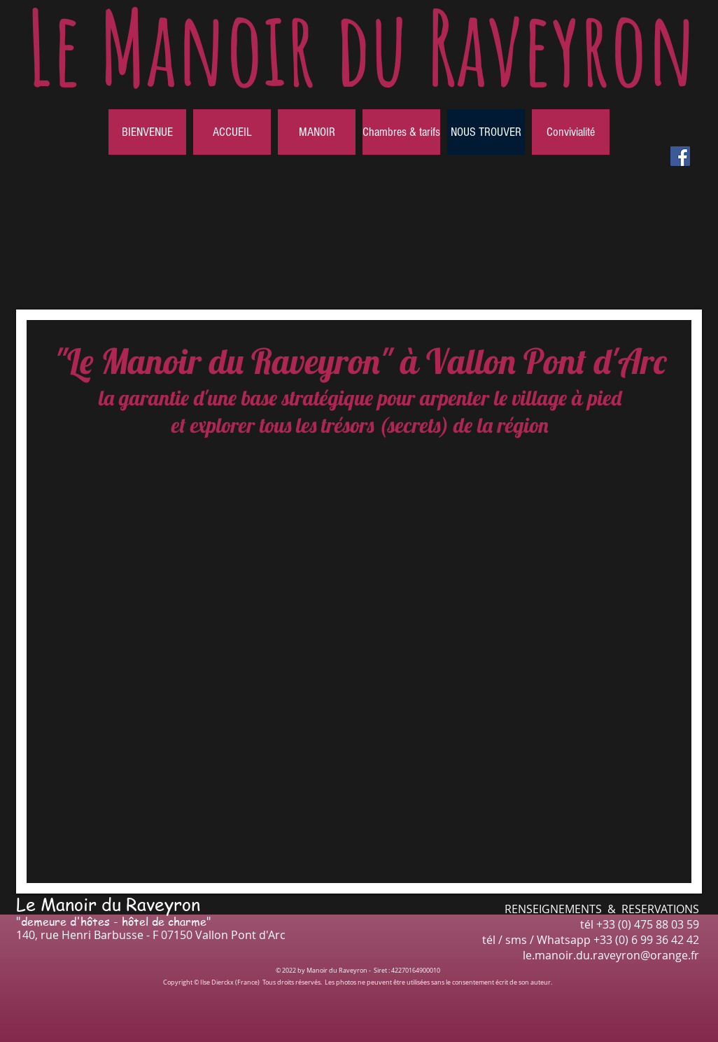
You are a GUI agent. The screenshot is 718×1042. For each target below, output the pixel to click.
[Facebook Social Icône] (680, 156)
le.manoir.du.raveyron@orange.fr (611, 955)
